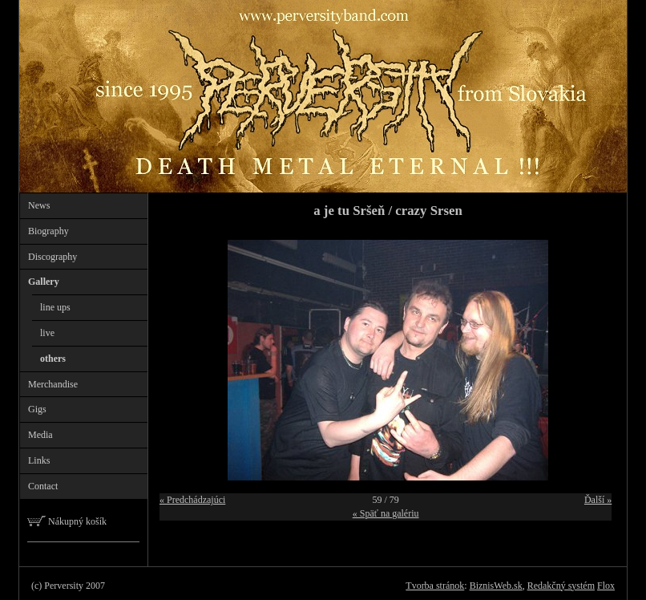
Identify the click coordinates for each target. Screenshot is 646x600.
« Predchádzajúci (192, 499)
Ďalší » (598, 499)
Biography (48, 231)
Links (39, 460)
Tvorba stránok (435, 585)
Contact (43, 486)
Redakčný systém (561, 585)
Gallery (43, 281)
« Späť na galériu (386, 513)
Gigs (37, 409)
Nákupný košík (67, 521)
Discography (52, 256)
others (53, 358)
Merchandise (53, 384)
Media (40, 434)
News (39, 205)
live (47, 333)
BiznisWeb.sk (496, 585)
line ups (55, 307)
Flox (606, 585)
